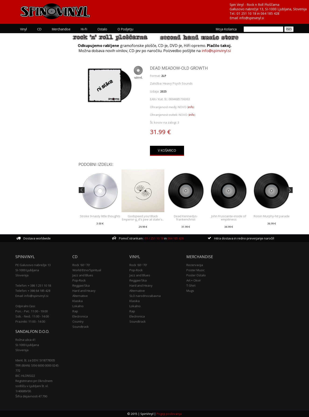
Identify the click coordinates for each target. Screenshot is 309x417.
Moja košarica (226, 29)
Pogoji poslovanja (169, 414)
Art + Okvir (193, 280)
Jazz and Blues (82, 275)
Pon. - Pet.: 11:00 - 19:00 (31, 311)
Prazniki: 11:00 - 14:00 (30, 321)
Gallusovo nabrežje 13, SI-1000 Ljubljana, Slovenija (268, 9)
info (191, 107)
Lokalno (78, 306)
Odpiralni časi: (25, 306)
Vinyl (23, 29)
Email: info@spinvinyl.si (31, 296)
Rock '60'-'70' (81, 265)
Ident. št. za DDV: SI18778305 (35, 360)
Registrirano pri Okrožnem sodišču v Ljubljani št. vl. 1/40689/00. (34, 386)
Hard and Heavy (84, 291)
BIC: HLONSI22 (25, 376)
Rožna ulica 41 (25, 340)
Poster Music (195, 270)
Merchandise (61, 29)
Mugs (190, 291)
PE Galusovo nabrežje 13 (33, 265)
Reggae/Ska (81, 285)
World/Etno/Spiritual (86, 270)
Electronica (80, 316)
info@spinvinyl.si (251, 18)
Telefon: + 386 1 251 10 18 (33, 285)
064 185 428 (270, 13)
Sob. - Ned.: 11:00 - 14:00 (32, 316)
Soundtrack (80, 326)
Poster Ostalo (196, 275)
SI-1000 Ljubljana (27, 270)
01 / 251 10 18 (153, 238)
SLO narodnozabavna (145, 296)
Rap (75, 311)
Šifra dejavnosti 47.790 (31, 396)
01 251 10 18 (246, 13)
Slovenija (21, 275)
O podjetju (125, 29)
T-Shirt (190, 285)
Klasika (77, 301)
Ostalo (102, 29)
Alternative (80, 296)
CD (39, 29)
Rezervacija (194, 265)
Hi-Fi (84, 29)
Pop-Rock (79, 280)
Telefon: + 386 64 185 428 (32, 291)
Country (78, 321)
